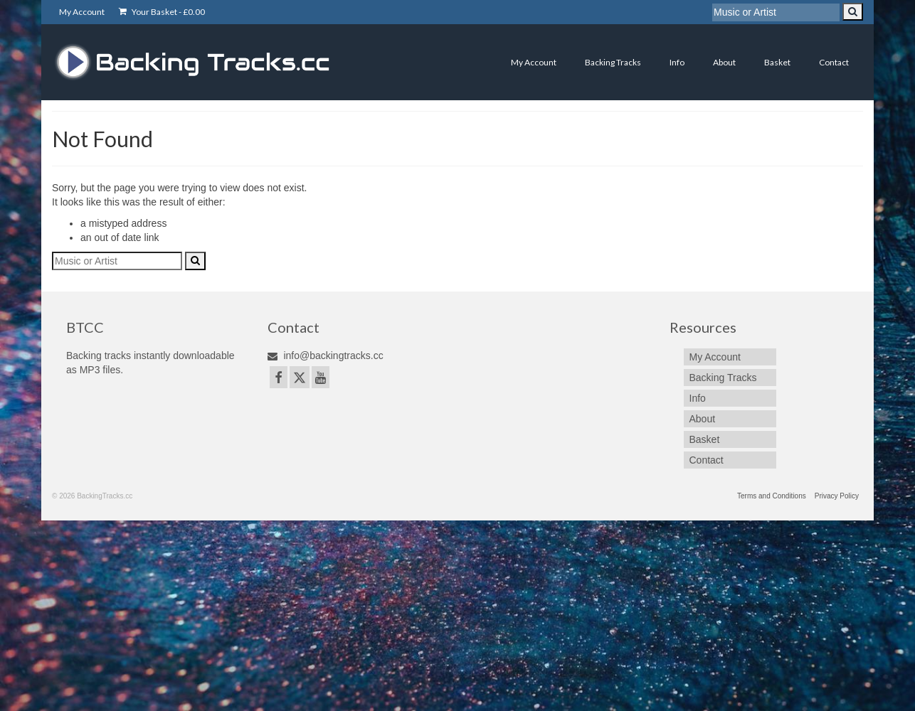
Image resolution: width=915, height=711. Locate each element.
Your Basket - (162, 11)
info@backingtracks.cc (326, 355)
